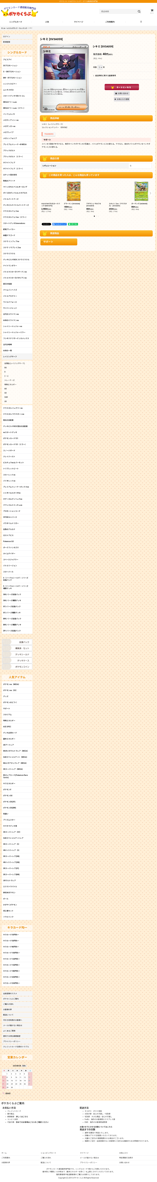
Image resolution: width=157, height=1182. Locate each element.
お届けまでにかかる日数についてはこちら (96, 1127)
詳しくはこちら (22, 1117)
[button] (141, 22)
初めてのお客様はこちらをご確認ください (32, 1122)
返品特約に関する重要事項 (104, 76)
